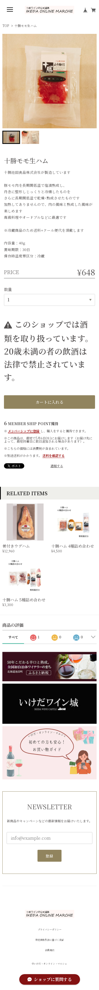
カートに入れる (49, 402)
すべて (13, 637)
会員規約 (49, 950)
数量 (8, 289)
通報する (56, 465)
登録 (49, 857)
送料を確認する (54, 455)
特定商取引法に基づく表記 (49, 940)
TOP (5, 26)
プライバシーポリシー (50, 929)
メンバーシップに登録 (23, 431)
